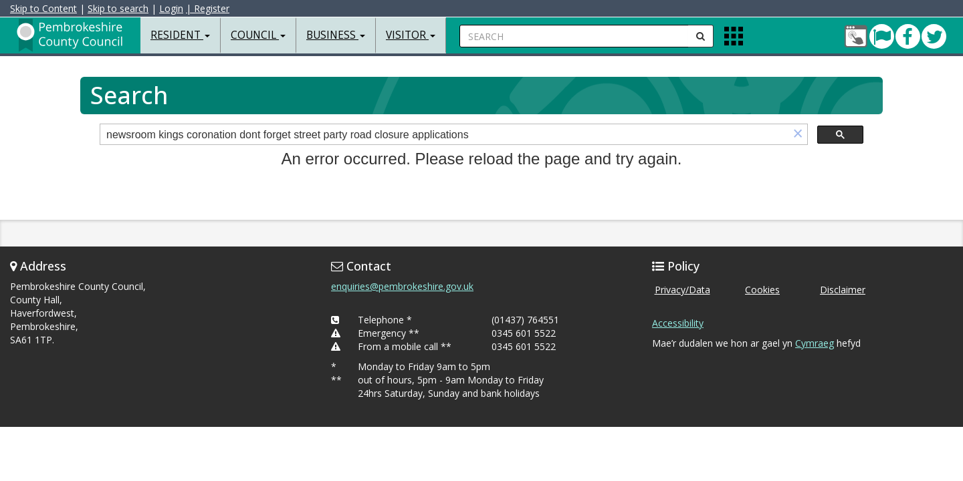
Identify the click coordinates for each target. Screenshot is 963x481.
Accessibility (678, 323)
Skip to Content (43, 8)
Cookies (762, 289)
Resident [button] (180, 35)
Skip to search (118, 8)
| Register (207, 8)
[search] (444, 135)
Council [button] (258, 35)
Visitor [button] (410, 35)
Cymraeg (814, 343)
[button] (798, 134)
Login (171, 8)
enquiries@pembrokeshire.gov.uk (402, 286)
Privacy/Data (682, 289)
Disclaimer (842, 289)
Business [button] (335, 35)
